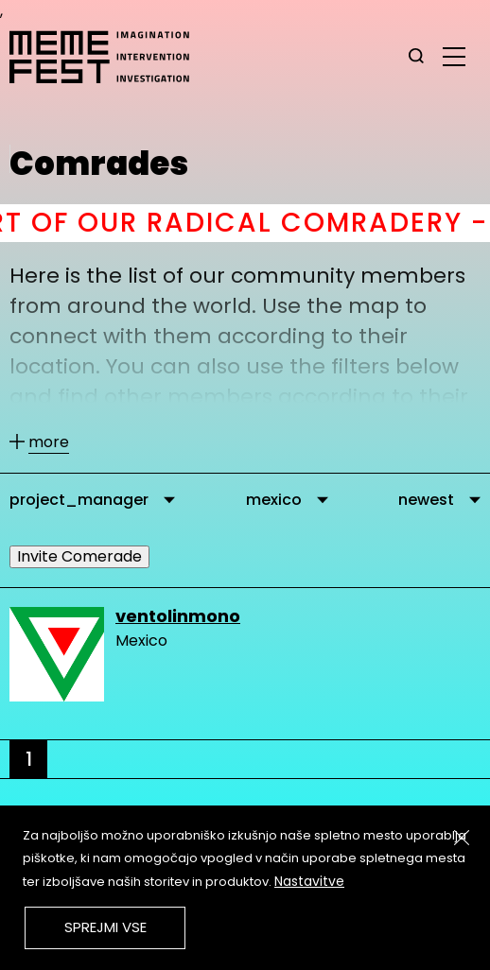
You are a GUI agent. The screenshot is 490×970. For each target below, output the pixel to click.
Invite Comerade (79, 556)
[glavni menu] (454, 55)
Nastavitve (309, 881)
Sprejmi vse (105, 927)
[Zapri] (462, 838)
